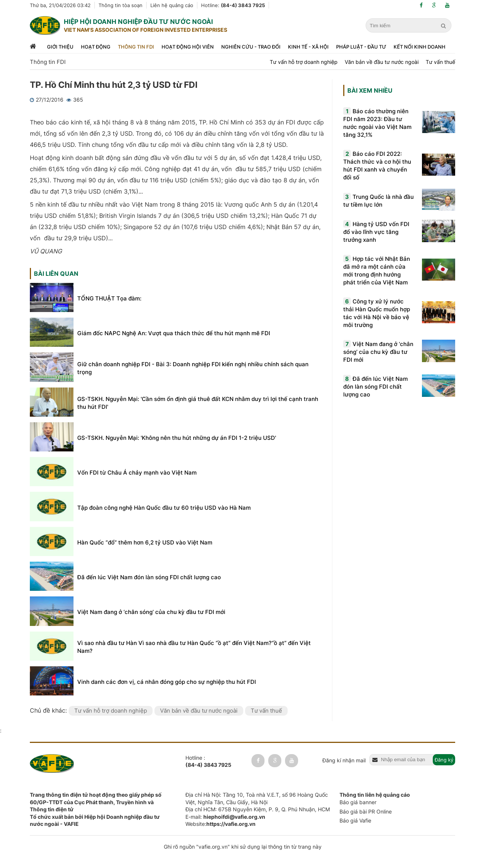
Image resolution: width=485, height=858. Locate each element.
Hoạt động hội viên (188, 47)
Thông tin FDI (136, 47)
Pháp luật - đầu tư (361, 47)
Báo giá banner (358, 802)
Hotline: (233, 5)
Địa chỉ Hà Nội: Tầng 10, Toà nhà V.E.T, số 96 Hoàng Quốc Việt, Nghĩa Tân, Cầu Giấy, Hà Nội (256, 798)
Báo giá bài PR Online (366, 811)
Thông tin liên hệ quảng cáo (375, 794)
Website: (220, 824)
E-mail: (225, 817)
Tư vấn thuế (440, 62)
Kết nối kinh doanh (419, 47)
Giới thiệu (60, 47)
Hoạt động (95, 47)
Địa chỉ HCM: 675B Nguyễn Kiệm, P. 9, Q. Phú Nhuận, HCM (257, 809)
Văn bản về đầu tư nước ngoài (382, 62)
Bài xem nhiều (369, 90)
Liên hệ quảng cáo (171, 5)
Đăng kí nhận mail (344, 760)
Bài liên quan (56, 273)
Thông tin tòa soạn (120, 5)
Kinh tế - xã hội (308, 47)
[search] (444, 25)
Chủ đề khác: (49, 710)
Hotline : (208, 761)
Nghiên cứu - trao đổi (251, 47)
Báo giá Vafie (355, 820)
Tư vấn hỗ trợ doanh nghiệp (304, 62)
